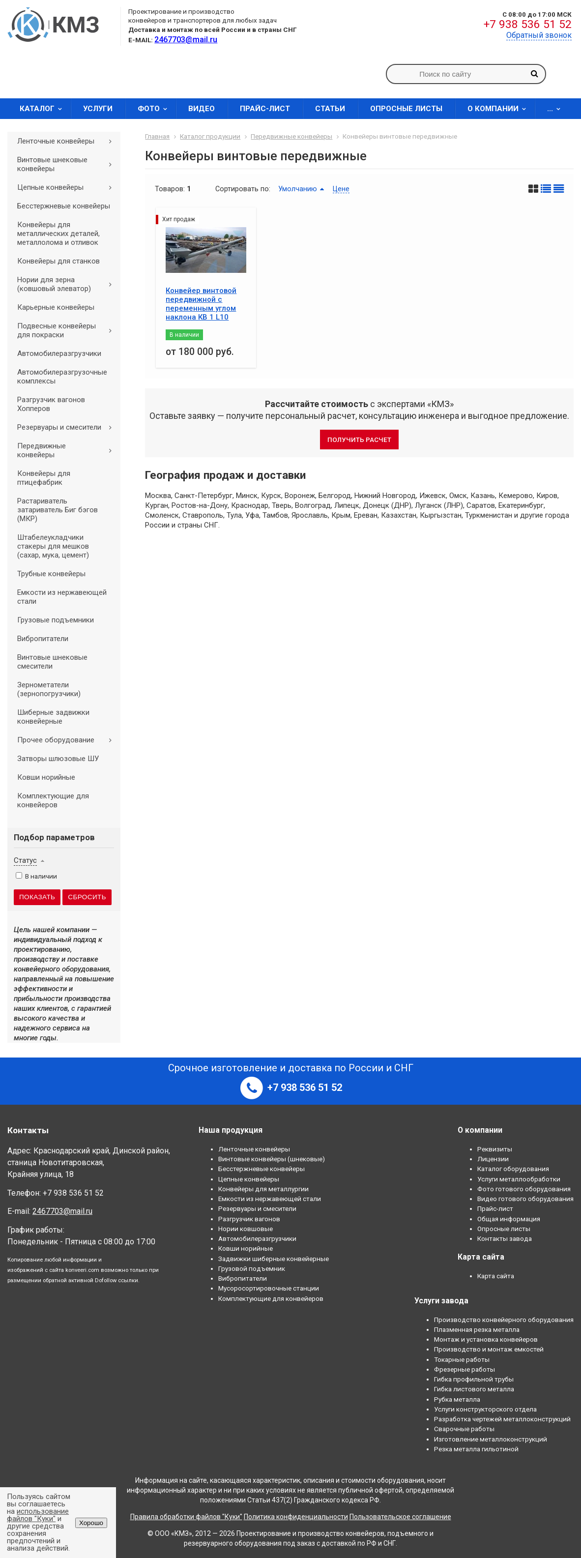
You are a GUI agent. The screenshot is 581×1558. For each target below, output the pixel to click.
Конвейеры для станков (58, 261)
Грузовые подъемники (55, 620)
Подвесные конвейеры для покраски (67, 330)
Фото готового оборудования (524, 1189)
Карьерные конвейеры (55, 307)
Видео (201, 108)
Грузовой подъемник (251, 1268)
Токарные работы (462, 1359)
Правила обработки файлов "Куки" (186, 1517)
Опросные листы (406, 108)
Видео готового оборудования (525, 1199)
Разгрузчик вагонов (249, 1219)
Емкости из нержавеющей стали (62, 597)
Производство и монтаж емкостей (489, 1349)
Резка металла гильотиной (476, 1449)
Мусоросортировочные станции (268, 1288)
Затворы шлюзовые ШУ (58, 758)
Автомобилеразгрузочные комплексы (62, 376)
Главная (157, 136)
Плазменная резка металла (477, 1329)
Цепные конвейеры (67, 187)
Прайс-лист (265, 108)
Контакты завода (504, 1238)
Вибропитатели (42, 638)
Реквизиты (494, 1149)
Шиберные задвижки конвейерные (53, 717)
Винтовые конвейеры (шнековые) (271, 1159)
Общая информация (508, 1219)
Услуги (98, 108)
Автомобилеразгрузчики (59, 353)
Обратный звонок (539, 35)
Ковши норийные (46, 777)
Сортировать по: (242, 189)
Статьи (330, 108)
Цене (341, 189)
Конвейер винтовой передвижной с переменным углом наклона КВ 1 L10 (201, 304)
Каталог (44, 108)
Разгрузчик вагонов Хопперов (51, 404)
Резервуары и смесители (67, 427)
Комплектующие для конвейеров (53, 800)
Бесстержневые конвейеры (63, 206)
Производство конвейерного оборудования (504, 1319)
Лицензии (493, 1159)
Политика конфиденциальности (296, 1517)
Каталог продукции (210, 136)
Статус (25, 860)
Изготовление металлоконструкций (490, 1439)
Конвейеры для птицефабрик (43, 478)
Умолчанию (297, 189)
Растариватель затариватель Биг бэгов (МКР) (57, 510)
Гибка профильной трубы (474, 1379)
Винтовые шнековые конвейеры (67, 164)
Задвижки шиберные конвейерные (273, 1259)
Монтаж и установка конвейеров (486, 1339)
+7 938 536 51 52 (528, 24)
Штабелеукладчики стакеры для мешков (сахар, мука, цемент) (53, 546)
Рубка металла (457, 1399)
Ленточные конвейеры (67, 141)
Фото (156, 108)
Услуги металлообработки (518, 1179)
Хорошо (91, 1523)
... (557, 108)
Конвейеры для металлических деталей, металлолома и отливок (58, 233)
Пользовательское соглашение (400, 1517)
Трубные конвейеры (51, 573)
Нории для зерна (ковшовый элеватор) (67, 284)
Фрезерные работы (464, 1369)
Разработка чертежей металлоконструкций (502, 1419)
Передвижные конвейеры (67, 450)
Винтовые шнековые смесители (52, 662)
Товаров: (170, 189)
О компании (499, 108)
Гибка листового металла (474, 1389)
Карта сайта (495, 1276)
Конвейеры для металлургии (263, 1189)
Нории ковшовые (245, 1229)
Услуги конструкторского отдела (485, 1409)
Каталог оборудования (513, 1169)
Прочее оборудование (67, 740)
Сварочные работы (464, 1429)
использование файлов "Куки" (38, 1515)
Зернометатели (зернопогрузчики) (49, 689)
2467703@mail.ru (62, 1211)
